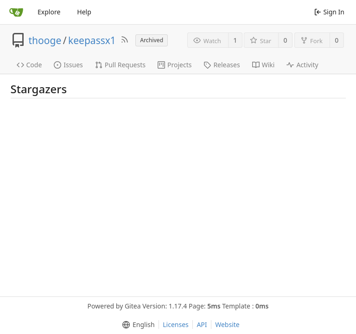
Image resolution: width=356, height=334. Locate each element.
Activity (302, 64)
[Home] (16, 12)
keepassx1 (92, 40)
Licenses (176, 324)
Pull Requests (120, 64)
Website (227, 324)
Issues (68, 64)
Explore (49, 11)
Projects (174, 64)
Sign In (329, 11)
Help (84, 11)
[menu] (136, 324)
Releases (221, 64)
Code (29, 64)
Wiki (263, 64)
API (202, 324)
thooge (45, 40)
